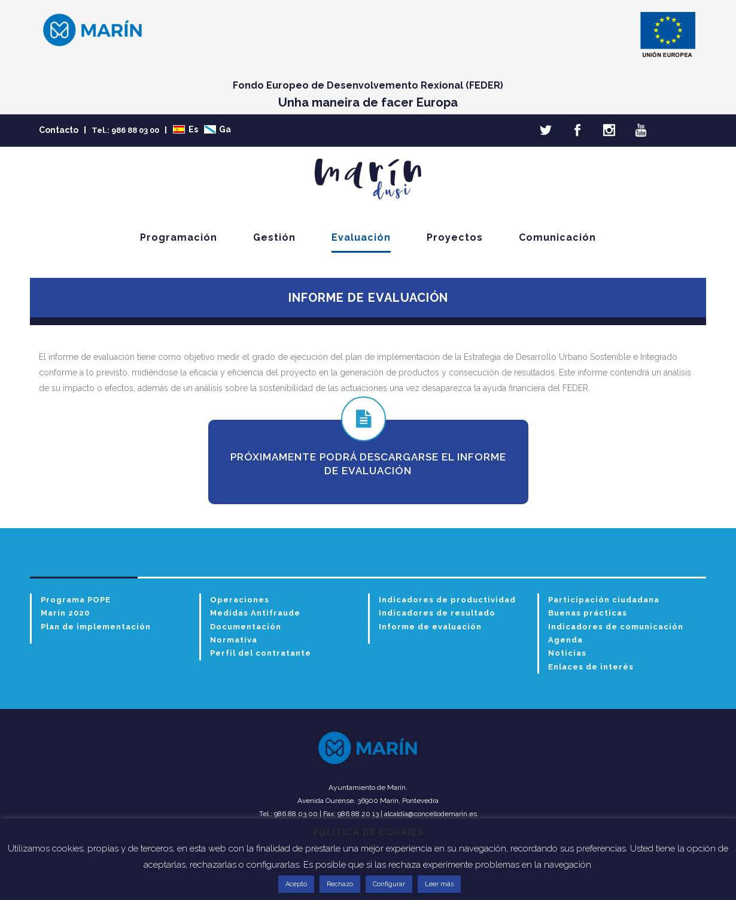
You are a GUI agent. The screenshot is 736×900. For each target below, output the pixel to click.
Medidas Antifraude (255, 612)
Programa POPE (76, 599)
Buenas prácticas (587, 612)
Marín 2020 (65, 612)
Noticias (567, 653)
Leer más (439, 884)
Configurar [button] (389, 884)
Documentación (245, 626)
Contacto (58, 130)
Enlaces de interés (591, 666)
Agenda (565, 639)
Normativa (233, 639)
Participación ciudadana (603, 599)
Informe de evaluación (430, 626)
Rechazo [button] (340, 884)
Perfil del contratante (260, 653)
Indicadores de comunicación (615, 626)
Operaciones (239, 599)
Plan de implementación (96, 626)
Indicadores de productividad (447, 599)
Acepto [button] (296, 884)
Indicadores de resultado (437, 612)
